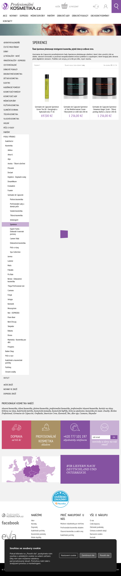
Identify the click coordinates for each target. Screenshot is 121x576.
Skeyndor (11, 326)
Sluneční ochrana (11, 109)
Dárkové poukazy (80, 15)
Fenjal (10, 295)
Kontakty (7, 21)
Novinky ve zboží (10, 389)
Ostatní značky (10, 371)
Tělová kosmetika (11, 114)
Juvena (10, 256)
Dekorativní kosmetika (13, 74)
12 (113, 65)
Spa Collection (15, 252)
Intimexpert (14, 220)
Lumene (10, 261)
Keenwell (11, 304)
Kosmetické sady (10, 96)
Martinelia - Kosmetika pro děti (17, 341)
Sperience (13, 224)
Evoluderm (11, 186)
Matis (9, 265)
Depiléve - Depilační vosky (17, 177)
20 (111, 65)
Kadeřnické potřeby (38, 530)
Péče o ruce (9, 355)
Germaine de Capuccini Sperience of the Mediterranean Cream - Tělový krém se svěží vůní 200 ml (75, 94)
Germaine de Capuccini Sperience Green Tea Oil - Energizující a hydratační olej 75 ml (46, 94)
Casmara (11, 290)
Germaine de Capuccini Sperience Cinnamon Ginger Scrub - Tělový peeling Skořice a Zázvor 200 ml (104, 94)
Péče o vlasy (14, 247)
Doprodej (24, 15)
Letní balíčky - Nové (12, 56)
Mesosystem (12, 308)
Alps (9, 159)
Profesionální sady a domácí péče (17, 205)
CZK (96, 6)
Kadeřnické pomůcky (12, 87)
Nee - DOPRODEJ (13, 313)
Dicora (10, 335)
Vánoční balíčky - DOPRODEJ (14, 60)
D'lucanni (11, 168)
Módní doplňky (38, 15)
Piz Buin (10, 274)
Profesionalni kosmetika (60, 499)
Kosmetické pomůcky (12, 92)
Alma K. (10, 154)
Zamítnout (88, 555)
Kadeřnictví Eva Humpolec (9, 537)
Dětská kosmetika (11, 78)
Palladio (10, 270)
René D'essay (12, 321)
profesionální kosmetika (13, 516)
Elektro (7, 83)
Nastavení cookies (96, 534)
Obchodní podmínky (100, 15)
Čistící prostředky (11, 47)
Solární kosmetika (16, 211)
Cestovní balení (10, 65)
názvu (71, 65)
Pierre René (11, 317)
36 (116, 65)
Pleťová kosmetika (11, 105)
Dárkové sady (63, 15)
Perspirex (11, 346)
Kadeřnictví (9, 141)
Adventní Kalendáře (12, 42)
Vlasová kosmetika (11, 118)
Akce (5, 15)
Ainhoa (10, 150)
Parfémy (51, 15)
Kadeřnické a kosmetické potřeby (13, 361)
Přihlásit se (106, 6)
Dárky (6, 51)
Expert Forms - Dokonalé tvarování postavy (17, 231)
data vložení (77, 65)
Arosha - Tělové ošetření (16, 163)
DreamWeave (12, 181)
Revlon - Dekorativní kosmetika (15, 280)
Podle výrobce (9, 136)
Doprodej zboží (10, 393)
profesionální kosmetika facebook (10, 522)
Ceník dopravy (95, 523)
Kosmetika (9, 145)
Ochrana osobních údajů (98, 530)
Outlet (6, 378)
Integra (10, 299)
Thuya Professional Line (16, 286)
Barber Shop (9, 351)
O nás (92, 520)
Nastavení (68, 555)
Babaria (10, 330)
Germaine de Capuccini (15, 195)
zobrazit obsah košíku (67, 6)
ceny (83, 65)
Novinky (13, 15)
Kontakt (92, 537)
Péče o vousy (9, 127)
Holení (6, 123)
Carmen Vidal (14, 238)
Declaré (10, 172)
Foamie (10, 190)
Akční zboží (8, 384)
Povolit (104, 555)
